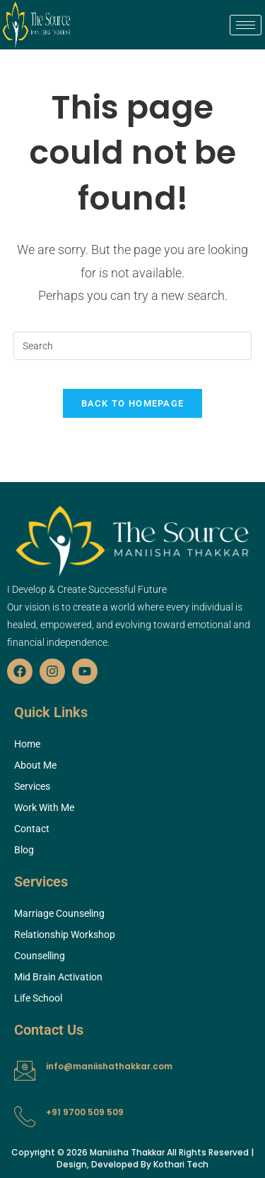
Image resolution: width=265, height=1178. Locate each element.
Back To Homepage (132, 403)
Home (27, 744)
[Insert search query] (132, 346)
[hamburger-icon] (245, 25)
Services (32, 786)
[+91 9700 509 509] (24, 1116)
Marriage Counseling (59, 913)
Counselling (39, 955)
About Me (35, 765)
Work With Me (44, 807)
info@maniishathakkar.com (109, 1066)
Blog (24, 849)
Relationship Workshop (64, 934)
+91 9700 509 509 (85, 1112)
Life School (38, 998)
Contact (31, 828)
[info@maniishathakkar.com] (24, 1070)
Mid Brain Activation (58, 976)
